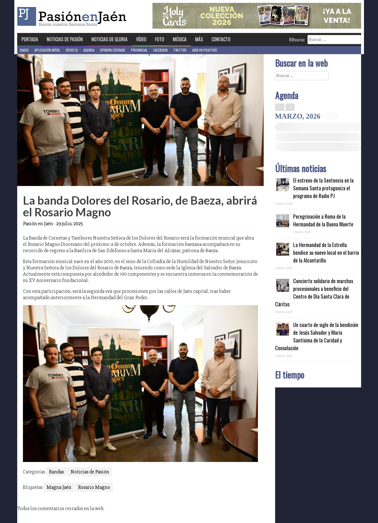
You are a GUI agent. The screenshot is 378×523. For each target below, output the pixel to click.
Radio (24, 50)
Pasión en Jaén (73, 16)
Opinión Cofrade (112, 50)
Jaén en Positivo (204, 50)
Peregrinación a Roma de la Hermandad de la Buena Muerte (323, 220)
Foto (159, 39)
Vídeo (141, 39)
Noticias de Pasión (65, 39)
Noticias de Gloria (109, 39)
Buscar (297, 40)
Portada (29, 39)
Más (199, 39)
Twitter (179, 50)
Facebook (160, 50)
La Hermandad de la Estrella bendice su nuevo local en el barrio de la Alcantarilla (326, 252)
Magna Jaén (58, 487)
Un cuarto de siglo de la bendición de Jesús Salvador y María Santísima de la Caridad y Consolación (316, 336)
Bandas (56, 472)
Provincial (139, 50)
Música (180, 39)
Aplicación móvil (47, 50)
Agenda (88, 50)
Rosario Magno (94, 487)
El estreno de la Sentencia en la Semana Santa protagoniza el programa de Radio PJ (323, 188)
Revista (72, 50)
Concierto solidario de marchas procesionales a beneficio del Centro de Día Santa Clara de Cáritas (314, 292)
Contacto (220, 39)
